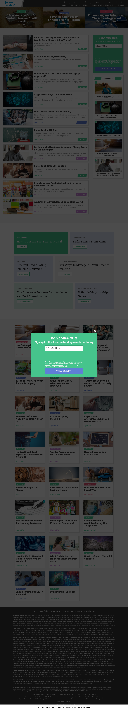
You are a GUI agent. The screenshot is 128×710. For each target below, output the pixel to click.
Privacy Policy (73, 363)
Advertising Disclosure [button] (53, 363)
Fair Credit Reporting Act (64, 363)
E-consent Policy (69, 362)
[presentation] (58, 355)
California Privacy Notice (57, 365)
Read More (86, 707)
